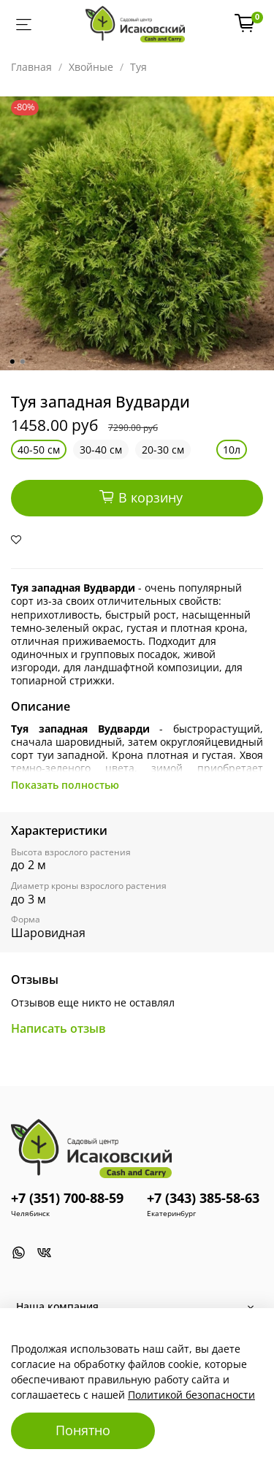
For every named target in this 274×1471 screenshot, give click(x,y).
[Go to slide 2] (22, 361)
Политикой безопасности (191, 1395)
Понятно (83, 1430)
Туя (138, 67)
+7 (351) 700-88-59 (67, 1198)
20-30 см (163, 449)
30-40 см (101, 449)
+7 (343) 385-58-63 (203, 1198)
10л (231, 449)
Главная (31, 67)
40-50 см (39, 449)
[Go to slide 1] (11, 361)
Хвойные (91, 67)
